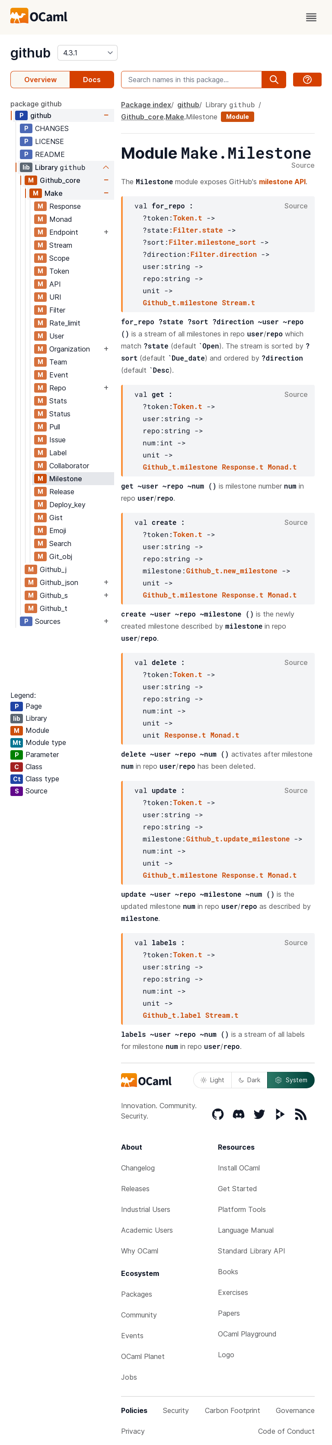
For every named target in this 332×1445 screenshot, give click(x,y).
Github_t (53, 608)
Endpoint (63, 232)
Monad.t (282, 466)
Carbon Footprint (232, 1410)
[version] (87, 53)
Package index (146, 104)
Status (59, 413)
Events (132, 1335)
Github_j (53, 569)
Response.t (242, 466)
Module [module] (237, 116)
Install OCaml (239, 1168)
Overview (40, 79)
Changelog (138, 1168)
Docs (92, 79)
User (56, 336)
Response (65, 206)
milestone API (282, 181)
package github (36, 103)
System (291, 1080)
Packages (136, 1294)
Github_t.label (172, 1015)
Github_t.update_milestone (238, 838)
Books (228, 1271)
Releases (135, 1188)
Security (176, 1410)
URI (55, 297)
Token (59, 271)
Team (58, 362)
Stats (58, 400)
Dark (249, 1080)
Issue (57, 439)
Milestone (65, 478)
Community (139, 1315)
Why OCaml (139, 1251)
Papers (229, 1313)
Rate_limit (64, 323)
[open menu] (311, 17)
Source (303, 165)
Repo (57, 388)
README (50, 154)
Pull (54, 426)
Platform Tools (242, 1209)
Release (61, 491)
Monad (60, 219)
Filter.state (198, 229)
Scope (59, 258)
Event (58, 375)
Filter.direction (223, 254)
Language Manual (246, 1230)
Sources (48, 621)
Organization (69, 349)
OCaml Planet (143, 1356)
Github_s (54, 595)
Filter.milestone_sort (212, 241)
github (30, 53)
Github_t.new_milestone (231, 570)
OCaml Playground (247, 1334)
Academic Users (147, 1230)
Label (58, 452)
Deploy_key (67, 504)
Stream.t (238, 302)
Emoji (57, 530)
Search (60, 543)
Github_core (60, 180)
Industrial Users (145, 1209)
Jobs (129, 1377)
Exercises (233, 1292)
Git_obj (60, 556)
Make (54, 193)
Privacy (133, 1431)
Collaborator (69, 465)
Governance (295, 1410)
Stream (60, 245)
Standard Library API (251, 1251)
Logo (226, 1354)
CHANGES (52, 128)
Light (212, 1080)
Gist (56, 517)
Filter (57, 310)
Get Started (237, 1188)
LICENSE (49, 141)
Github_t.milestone (180, 302)
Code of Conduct (286, 1431)
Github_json (59, 582)
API (55, 284)
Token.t (187, 217)
